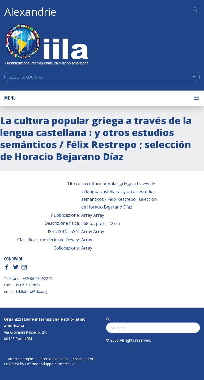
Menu (10, 98)
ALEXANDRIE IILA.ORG (46, 45)
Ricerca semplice (22, 359)
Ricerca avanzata (54, 359)
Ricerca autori (83, 359)
